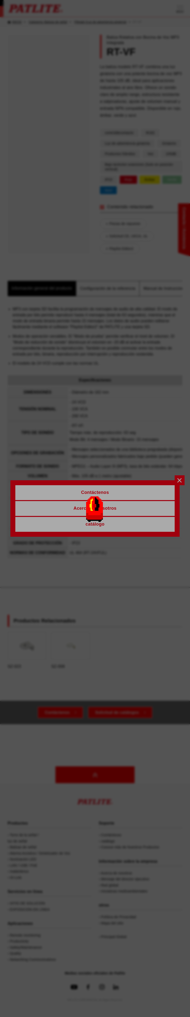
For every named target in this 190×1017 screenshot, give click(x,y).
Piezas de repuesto (125, 224)
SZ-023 (27, 650)
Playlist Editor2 (121, 249)
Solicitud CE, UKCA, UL (128, 236)
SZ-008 (70, 650)
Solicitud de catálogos (117, 712)
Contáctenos (57, 712)
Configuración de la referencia (107, 288)
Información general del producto (42, 288)
